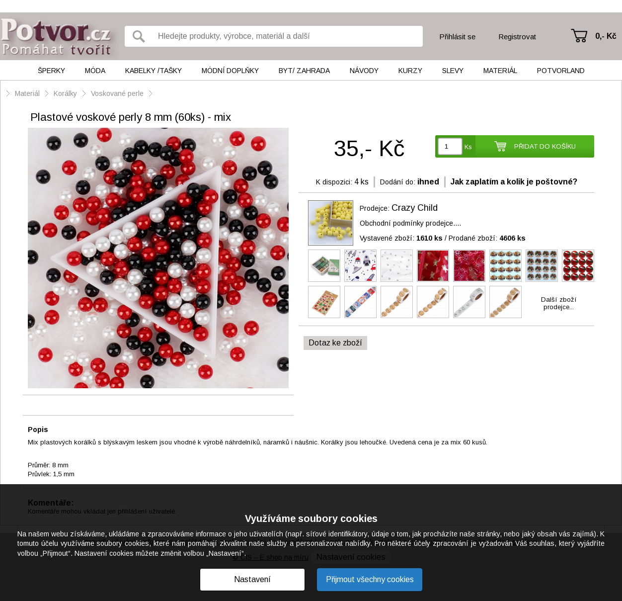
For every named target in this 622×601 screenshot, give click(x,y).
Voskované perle (117, 93)
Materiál (500, 71)
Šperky (51, 71)
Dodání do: (397, 182)
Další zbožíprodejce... (559, 303)
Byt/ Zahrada (304, 71)
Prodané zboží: (487, 238)
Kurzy (410, 71)
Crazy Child (414, 208)
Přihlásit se (457, 36)
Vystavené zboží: (401, 238)
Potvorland (561, 71)
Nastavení (252, 579)
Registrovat (517, 36)
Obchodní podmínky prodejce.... (410, 223)
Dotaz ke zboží (335, 343)
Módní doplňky (230, 71)
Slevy (453, 71)
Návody (364, 71)
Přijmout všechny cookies (370, 579)
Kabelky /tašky (153, 71)
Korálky (65, 93)
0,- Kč (606, 36)
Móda (95, 71)
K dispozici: (334, 182)
